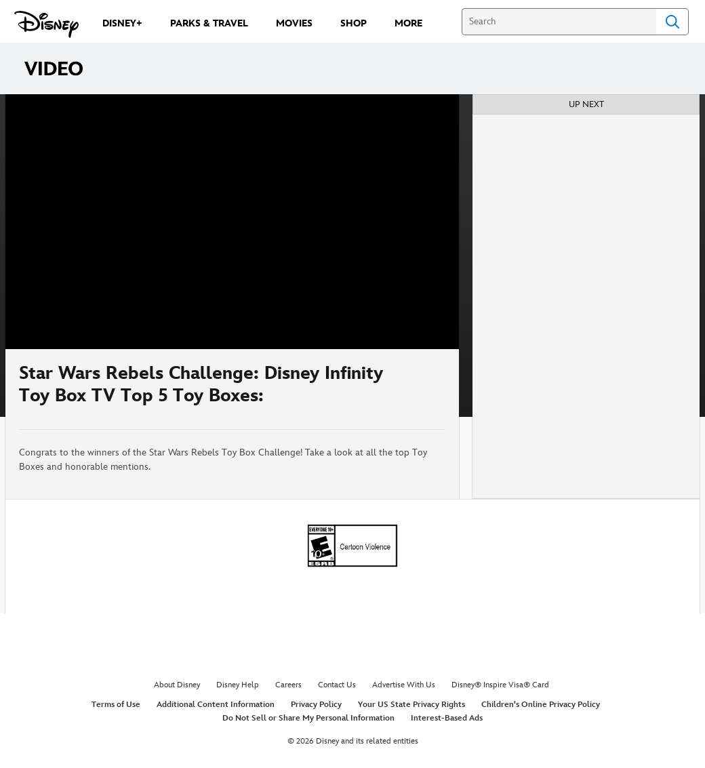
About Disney (177, 685)
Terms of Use (116, 705)
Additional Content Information (216, 705)
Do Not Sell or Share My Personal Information (308, 718)
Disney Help (237, 685)
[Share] (405, 389)
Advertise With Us (403, 685)
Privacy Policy (316, 705)
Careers (288, 685)
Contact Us (337, 685)
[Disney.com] (46, 24)
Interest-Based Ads (447, 718)
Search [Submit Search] (672, 22)
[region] (232, 221)
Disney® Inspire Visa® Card (500, 685)
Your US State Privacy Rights (411, 705)
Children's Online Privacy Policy (540, 705)
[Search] (559, 21)
